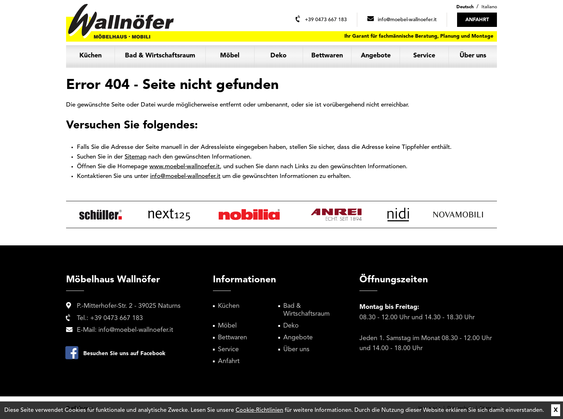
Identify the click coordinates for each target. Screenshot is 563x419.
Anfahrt (228, 361)
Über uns (473, 55)
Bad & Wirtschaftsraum (160, 55)
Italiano (489, 7)
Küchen (90, 55)
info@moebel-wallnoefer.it (185, 176)
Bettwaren (327, 55)
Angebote (376, 55)
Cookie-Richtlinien (259, 410)
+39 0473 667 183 (116, 318)
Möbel (229, 55)
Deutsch (465, 7)
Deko (278, 55)
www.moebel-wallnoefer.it (184, 167)
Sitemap (135, 157)
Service (424, 55)
